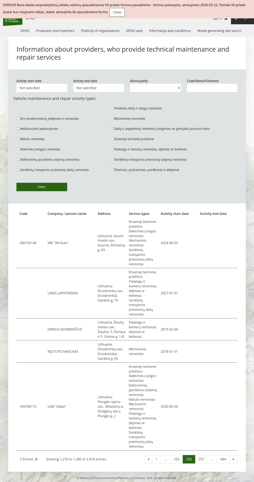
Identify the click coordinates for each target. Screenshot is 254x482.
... (165, 459)
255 (176, 459)
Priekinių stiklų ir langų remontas (136, 108)
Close (117, 12)
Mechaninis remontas (128, 118)
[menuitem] (25, 30)
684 (223, 459)
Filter (42, 187)
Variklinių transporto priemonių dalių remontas (52, 170)
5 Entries (28, 459)
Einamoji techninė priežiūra (132, 139)
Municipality (139, 81)
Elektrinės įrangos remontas (38, 149)
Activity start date (29, 81)
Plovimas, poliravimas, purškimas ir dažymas (145, 170)
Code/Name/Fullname (203, 81)
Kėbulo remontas (30, 139)
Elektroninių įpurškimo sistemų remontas (48, 159)
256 (189, 459)
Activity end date (85, 81)
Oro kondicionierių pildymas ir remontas (47, 118)
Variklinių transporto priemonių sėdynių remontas (149, 159)
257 (201, 459)
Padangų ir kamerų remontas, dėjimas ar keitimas (149, 149)
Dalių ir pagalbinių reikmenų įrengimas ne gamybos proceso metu (160, 128)
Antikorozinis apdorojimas (37, 128)
